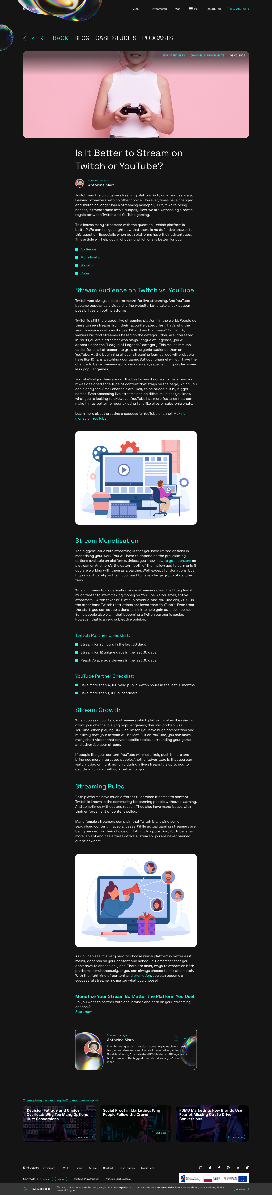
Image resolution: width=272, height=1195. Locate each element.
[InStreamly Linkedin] (238, 1168)
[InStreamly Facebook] (219, 1168)
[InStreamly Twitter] (247, 1168)
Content (108, 1167)
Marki (178, 9)
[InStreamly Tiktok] (210, 1168)
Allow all (241, 1188)
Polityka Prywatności (86, 1179)
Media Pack (147, 1167)
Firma (79, 1167)
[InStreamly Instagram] (200, 1168)
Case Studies (127, 1167)
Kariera (93, 1167)
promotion (142, 975)
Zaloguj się (214, 9)
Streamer (45, 1179)
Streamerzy (159, 9)
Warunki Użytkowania (118, 1179)
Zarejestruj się (238, 8)
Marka (61, 1179)
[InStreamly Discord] (228, 1168)
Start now (83, 1011)
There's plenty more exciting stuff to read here (61, 1100)
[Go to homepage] (73, 8)
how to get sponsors (173, 560)
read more (84, 1137)
